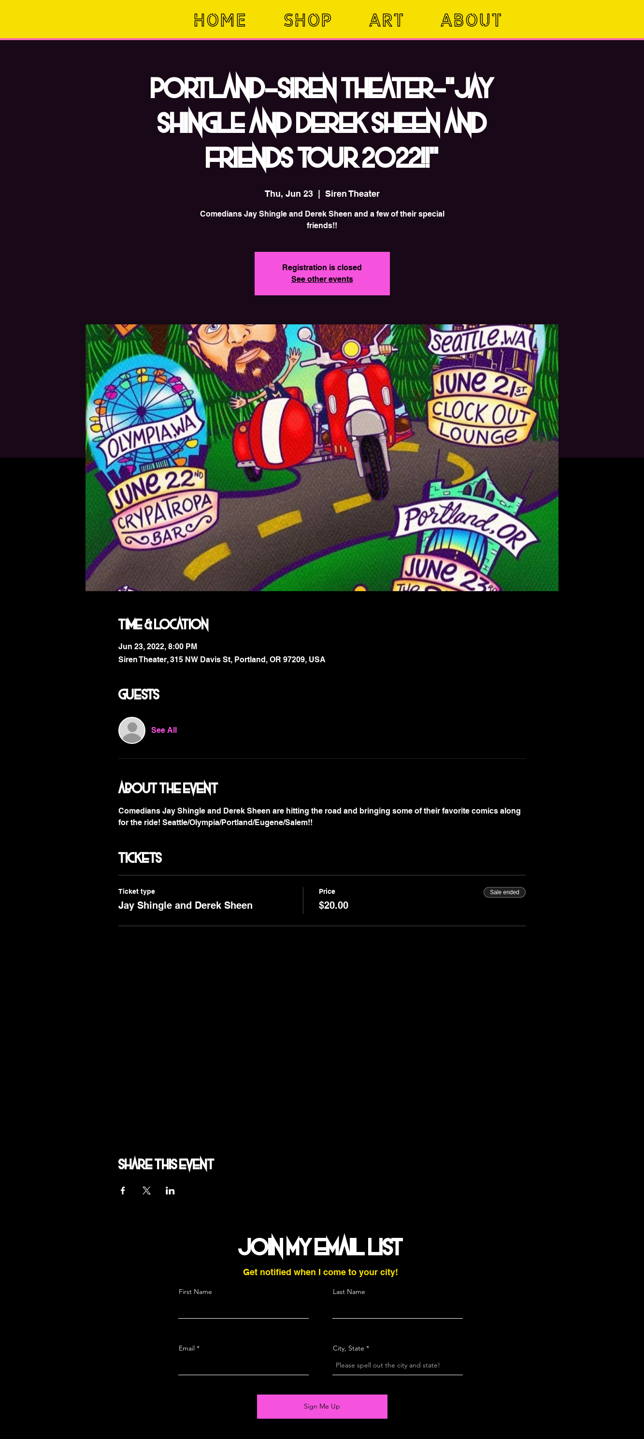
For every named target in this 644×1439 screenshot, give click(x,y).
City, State (348, 1348)
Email (187, 1348)
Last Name (349, 1291)
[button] (318, 20)
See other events (322, 279)
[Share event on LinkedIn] (170, 1190)
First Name (195, 1291)
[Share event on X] (146, 1190)
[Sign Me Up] (322, 1407)
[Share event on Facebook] (123, 1190)
